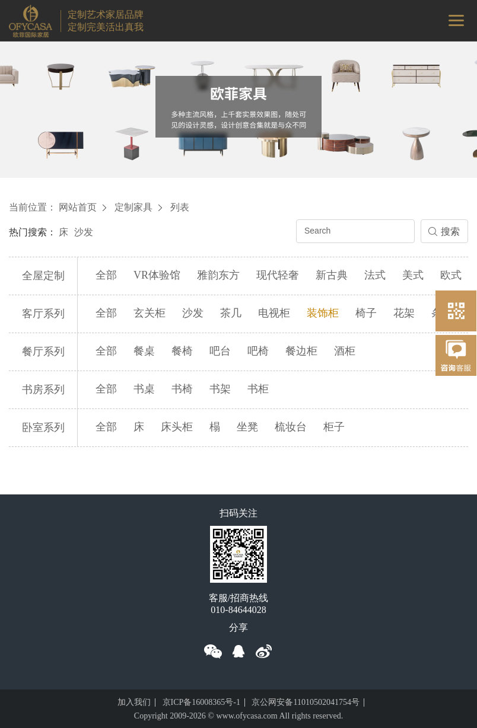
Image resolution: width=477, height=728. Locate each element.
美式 (413, 275)
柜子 (334, 427)
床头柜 (177, 427)
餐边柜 (301, 351)
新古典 (332, 275)
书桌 (144, 389)
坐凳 (247, 427)
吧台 (220, 351)
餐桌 (144, 351)
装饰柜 (323, 313)
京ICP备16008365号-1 (201, 702)
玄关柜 (149, 313)
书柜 (258, 389)
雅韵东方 (218, 275)
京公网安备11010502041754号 (305, 702)
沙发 (83, 232)
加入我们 (134, 702)
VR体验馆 (156, 275)
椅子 (366, 313)
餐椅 (182, 351)
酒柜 (344, 351)
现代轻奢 (277, 275)
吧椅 (258, 351)
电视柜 (274, 313)
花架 (404, 313)
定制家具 (133, 207)
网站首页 (78, 207)
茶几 (230, 313)
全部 (106, 275)
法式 (375, 275)
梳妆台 (291, 427)
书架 (220, 389)
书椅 (182, 389)
